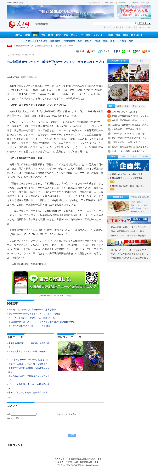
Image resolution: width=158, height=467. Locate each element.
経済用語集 (55, 41)
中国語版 (133, 3)
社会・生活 (29, 55)
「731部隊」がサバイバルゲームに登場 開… (30, 360)
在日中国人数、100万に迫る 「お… (129, 112)
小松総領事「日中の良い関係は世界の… (129, 258)
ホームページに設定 (15, 3)
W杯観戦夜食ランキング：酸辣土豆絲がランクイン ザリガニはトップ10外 (43, 46)
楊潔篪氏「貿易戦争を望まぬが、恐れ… (130, 125)
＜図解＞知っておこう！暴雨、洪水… (127, 174)
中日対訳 (108, 27)
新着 (27, 35)
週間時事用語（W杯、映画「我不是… (127, 187)
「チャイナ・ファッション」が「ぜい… (130, 134)
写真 (118, 35)
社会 (43, 35)
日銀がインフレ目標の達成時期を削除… (129, 235)
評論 (110, 35)
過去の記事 (137, 35)
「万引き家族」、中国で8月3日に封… (129, 142)
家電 (112, 41)
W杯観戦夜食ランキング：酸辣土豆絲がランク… (29, 353)
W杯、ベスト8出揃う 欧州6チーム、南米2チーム (32, 318)
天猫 (132, 205)
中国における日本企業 (36, 41)
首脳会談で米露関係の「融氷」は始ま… (130, 116)
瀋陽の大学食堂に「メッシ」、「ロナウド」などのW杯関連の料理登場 (41, 322)
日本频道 (145, 3)
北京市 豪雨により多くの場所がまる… (130, 147)
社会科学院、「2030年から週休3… (127, 129)
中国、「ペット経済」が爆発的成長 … (130, 151)
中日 (65, 35)
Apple (80, 51)
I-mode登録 (121, 3)
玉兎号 (133, 202)
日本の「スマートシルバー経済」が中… (129, 250)
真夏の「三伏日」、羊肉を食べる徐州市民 (28, 364)
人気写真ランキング (118, 61)
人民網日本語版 (14, 55)
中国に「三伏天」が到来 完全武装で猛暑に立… (29, 394)
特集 (88, 35)
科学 (58, 35)
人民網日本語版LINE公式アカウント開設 (56, 284)
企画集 (129, 27)
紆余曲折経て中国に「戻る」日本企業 (128, 227)
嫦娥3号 (140, 202)
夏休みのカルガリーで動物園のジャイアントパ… (29, 378)
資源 (131, 41)
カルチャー (77, 35)
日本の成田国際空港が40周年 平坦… (128, 231)
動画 (125, 35)
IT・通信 (121, 41)
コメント (98, 35)
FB (117, 51)
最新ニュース (15, 337)
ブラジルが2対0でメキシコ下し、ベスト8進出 (30, 326)
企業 (80, 41)
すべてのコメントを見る (66, 414)
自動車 (88, 41)
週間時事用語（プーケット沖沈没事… (127, 180)
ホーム (18, 35)
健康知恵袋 (118, 27)
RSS (146, 51)
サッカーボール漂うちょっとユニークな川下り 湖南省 (34, 314)
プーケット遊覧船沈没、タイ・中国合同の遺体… (29, 386)
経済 (35, 35)
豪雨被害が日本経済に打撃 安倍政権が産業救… (29, 370)
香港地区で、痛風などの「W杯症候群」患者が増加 (32, 309)
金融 (105, 41)
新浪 (91, 51)
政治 (50, 35)
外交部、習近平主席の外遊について (128, 120)
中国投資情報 (69, 41)
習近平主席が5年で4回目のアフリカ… (129, 138)
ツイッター (104, 51)
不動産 (97, 41)
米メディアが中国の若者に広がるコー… (129, 254)
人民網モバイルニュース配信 (101, 3)
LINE (126, 51)
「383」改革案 (141, 205)
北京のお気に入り (142, 27)
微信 (136, 51)
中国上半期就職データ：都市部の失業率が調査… (29, 345)
